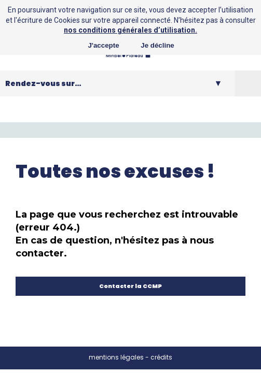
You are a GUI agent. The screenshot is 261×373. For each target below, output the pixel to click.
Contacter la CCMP (130, 286)
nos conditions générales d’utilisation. (130, 30)
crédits (161, 357)
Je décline (157, 45)
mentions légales (116, 357)
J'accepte (103, 45)
